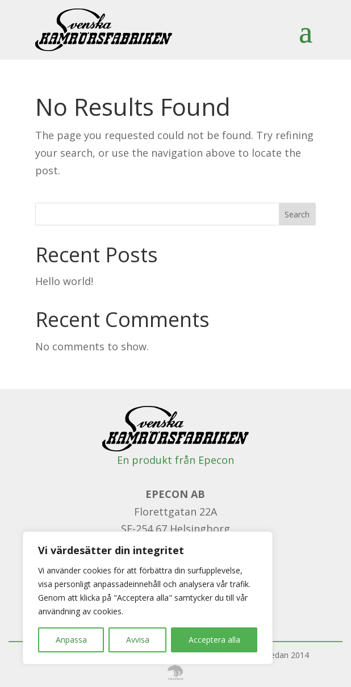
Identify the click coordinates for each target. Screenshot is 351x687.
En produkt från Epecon (175, 460)
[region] (148, 597)
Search (297, 214)
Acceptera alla (214, 639)
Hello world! (64, 281)
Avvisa (137, 639)
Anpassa (71, 639)
